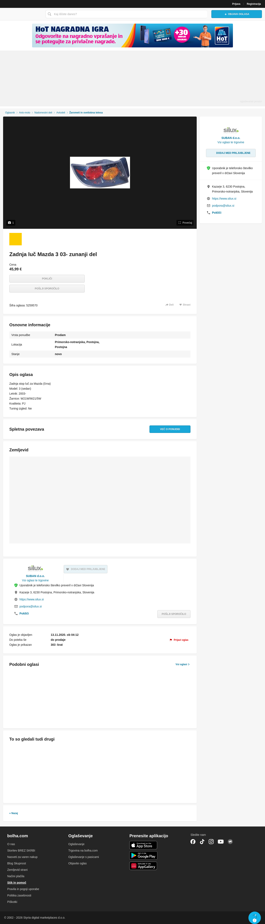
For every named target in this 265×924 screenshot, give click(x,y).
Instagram (211, 841)
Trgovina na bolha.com (83, 850)
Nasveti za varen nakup (22, 857)
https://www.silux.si (31, 599)
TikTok (202, 841)
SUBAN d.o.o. (35, 576)
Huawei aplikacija (143, 866)
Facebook (192, 841)
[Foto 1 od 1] (15, 239)
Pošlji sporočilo (47, 288)
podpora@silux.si (30, 606)
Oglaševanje (76, 844)
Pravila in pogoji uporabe (23, 889)
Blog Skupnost (16, 863)
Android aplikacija (143, 855)
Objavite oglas (77, 863)
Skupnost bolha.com (230, 841)
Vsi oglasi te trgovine (35, 580)
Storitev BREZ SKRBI (21, 850)
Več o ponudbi (170, 429)
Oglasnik (10, 112)
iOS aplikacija (143, 845)
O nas (11, 844)
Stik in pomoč (16, 882)
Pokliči (47, 278)
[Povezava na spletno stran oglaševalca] (132, 35)
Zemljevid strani (17, 869)
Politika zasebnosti (19, 895)
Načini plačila (15, 876)
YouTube (221, 841)
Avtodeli (60, 112)
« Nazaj (13, 813)
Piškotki (12, 902)
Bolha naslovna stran (21, 14)
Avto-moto (24, 112)
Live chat (254, 918)
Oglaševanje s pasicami (83, 857)
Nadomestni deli (43, 112)
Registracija (254, 3)
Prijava (236, 3)
